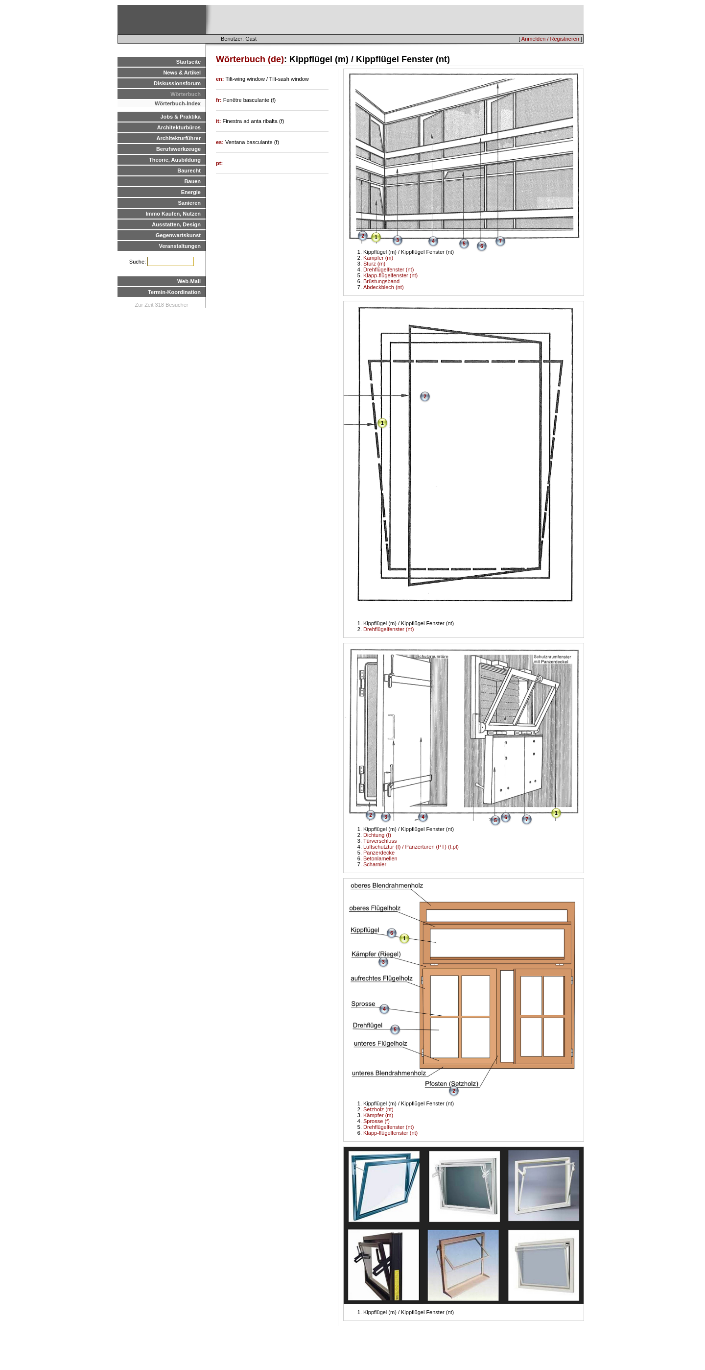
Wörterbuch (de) (250, 59)
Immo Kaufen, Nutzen (173, 214)
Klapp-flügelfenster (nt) (390, 275)
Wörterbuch (185, 94)
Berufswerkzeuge (178, 149)
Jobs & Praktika (180, 117)
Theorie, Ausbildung (175, 160)
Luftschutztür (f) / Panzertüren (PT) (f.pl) (411, 847)
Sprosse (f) (376, 1121)
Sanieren (189, 203)
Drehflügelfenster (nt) (388, 269)
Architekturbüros (179, 127)
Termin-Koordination (174, 292)
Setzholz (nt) (378, 1109)
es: (220, 142)
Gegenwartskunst (178, 235)
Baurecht (189, 170)
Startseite (188, 62)
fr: (219, 100)
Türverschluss (380, 841)
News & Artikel (182, 72)
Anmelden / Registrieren (550, 39)
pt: (219, 163)
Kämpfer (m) (378, 258)
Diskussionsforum (177, 83)
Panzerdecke (379, 853)
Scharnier (374, 864)
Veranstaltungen (180, 246)
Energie (191, 192)
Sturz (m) (374, 264)
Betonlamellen (380, 858)
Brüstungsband (381, 281)
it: (219, 121)
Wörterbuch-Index (178, 103)
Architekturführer (179, 138)
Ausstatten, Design (176, 224)
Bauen (192, 181)
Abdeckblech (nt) (383, 287)
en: (221, 79)
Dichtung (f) (377, 835)
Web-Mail (189, 281)
